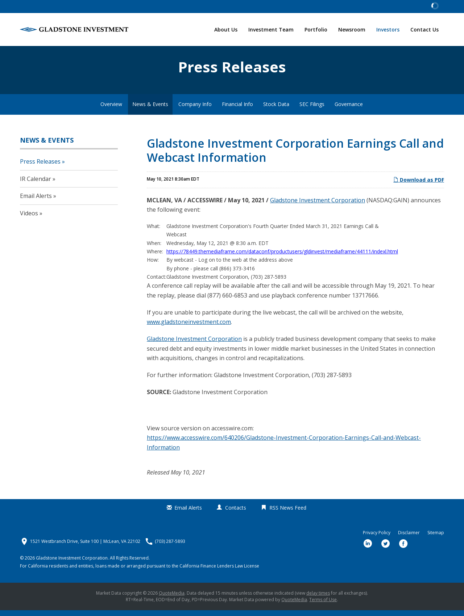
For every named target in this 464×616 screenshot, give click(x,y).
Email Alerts (36, 202)
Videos (29, 219)
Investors (387, 29)
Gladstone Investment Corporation (317, 206)
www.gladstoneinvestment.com (189, 328)
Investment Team (271, 29)
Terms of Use (323, 605)
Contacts (235, 513)
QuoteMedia (172, 599)
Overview (111, 110)
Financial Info (237, 110)
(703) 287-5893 (170, 547)
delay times (318, 599)
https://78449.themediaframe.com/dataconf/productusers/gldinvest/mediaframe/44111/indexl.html (282, 257)
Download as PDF (418, 185)
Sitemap (435, 538)
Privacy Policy (376, 538)
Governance (349, 110)
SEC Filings (311, 110)
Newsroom (351, 29)
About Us (225, 29)
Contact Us (424, 29)
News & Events (150, 110)
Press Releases (40, 167)
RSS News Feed (287, 513)
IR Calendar (35, 185)
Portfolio (315, 29)
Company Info (195, 110)
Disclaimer (409, 538)
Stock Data (276, 110)
